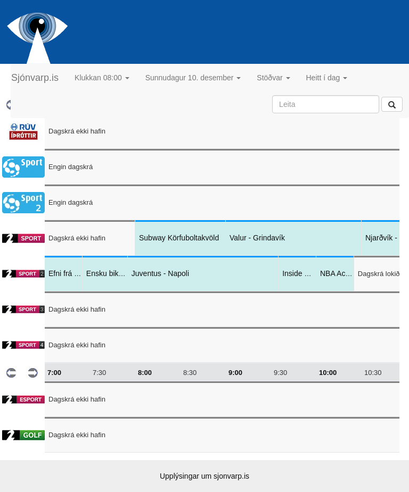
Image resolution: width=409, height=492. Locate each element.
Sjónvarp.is (35, 77)
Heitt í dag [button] (327, 77)
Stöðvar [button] (273, 77)
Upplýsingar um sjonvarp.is (204, 476)
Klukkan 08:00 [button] (102, 77)
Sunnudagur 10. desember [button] (193, 77)
